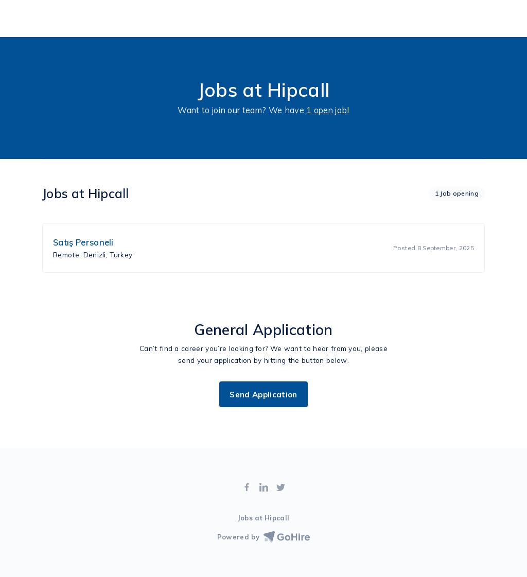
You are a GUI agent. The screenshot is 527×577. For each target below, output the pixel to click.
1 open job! (327, 110)
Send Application (263, 394)
